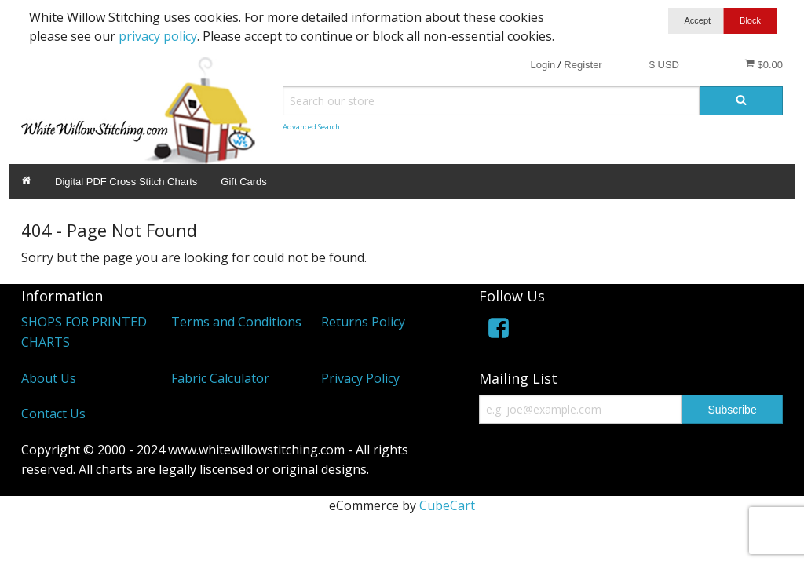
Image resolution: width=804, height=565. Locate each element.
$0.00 (763, 64)
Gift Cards (244, 182)
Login (542, 65)
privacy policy (158, 36)
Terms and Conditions (236, 321)
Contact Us (53, 413)
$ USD (664, 65)
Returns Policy (363, 321)
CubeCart (447, 505)
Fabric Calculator (220, 378)
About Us (48, 378)
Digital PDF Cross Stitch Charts (126, 182)
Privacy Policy (360, 378)
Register (582, 65)
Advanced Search (311, 127)
